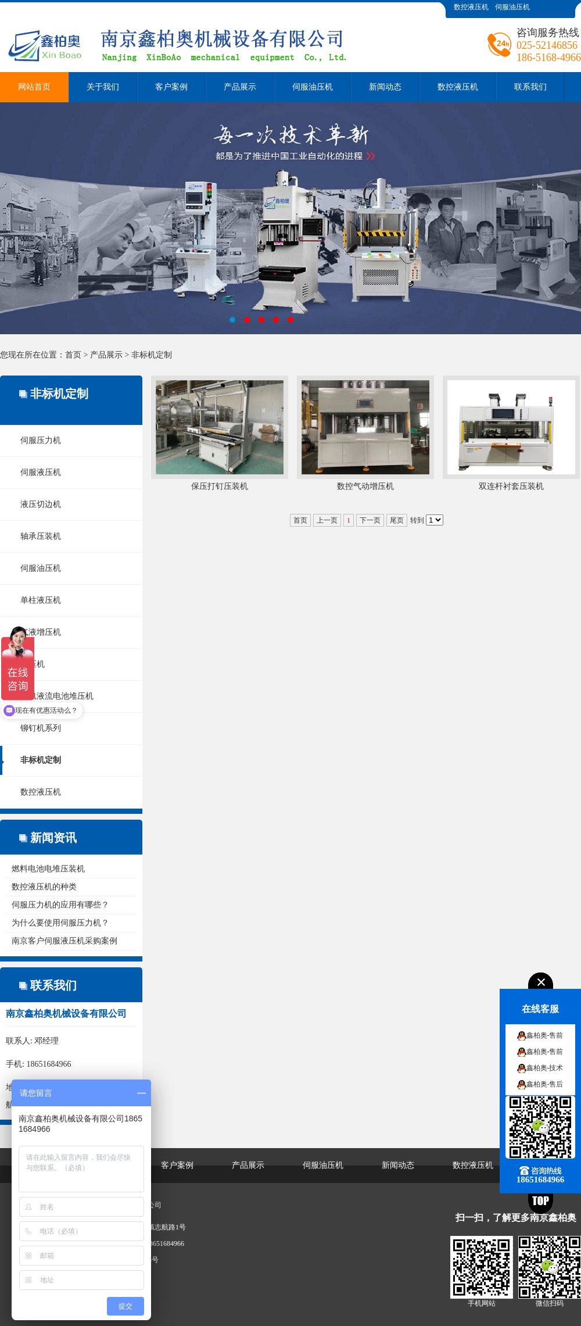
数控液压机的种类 (44, 886)
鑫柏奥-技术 (545, 1068)
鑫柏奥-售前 (545, 1035)
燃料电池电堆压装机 (48, 868)
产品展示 (240, 87)
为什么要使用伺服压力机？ (60, 922)
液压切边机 (40, 504)
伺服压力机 (40, 440)
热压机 (32, 664)
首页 (73, 355)
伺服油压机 (512, 7)
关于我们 (103, 87)
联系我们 (530, 87)
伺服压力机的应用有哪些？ (60, 904)
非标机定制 (151, 355)
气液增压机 (40, 632)
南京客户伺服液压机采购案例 (64, 941)
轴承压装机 (40, 536)
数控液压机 (471, 7)
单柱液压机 (40, 600)
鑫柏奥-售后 (545, 1084)
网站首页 (34, 87)
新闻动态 (385, 87)
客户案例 (171, 87)
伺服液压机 (40, 472)
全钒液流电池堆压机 (57, 696)
